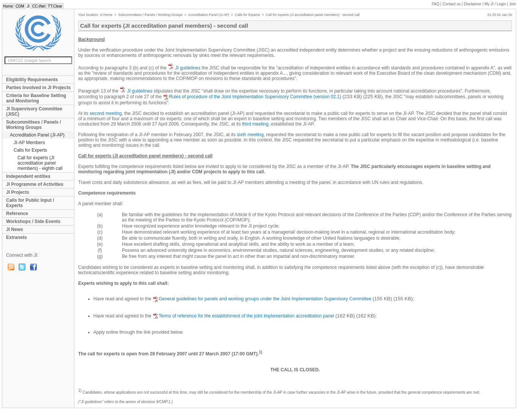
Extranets (16, 237)
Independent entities (28, 176)
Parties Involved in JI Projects (38, 87)
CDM (19, 6)
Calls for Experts (30, 150)
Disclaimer (473, 4)
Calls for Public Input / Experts (30, 203)
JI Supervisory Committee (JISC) (34, 111)
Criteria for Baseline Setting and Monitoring (36, 98)
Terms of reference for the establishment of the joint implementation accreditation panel (243, 316)
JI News (14, 229)
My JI (495, 4)
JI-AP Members (29, 142)
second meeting (106, 113)
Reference (17, 213)
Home (8, 6)
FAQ (435, 4)
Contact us (451, 4)
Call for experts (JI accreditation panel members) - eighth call (40, 163)
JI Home (106, 15)
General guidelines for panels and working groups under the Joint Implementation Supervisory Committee (262, 299)
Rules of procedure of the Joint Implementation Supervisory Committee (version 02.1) (252, 96)
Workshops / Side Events (33, 221)
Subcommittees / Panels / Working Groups (33, 124)
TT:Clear (55, 6)
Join (512, 4)
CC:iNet (39, 6)
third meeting (255, 124)
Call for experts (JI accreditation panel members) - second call (312, 15)
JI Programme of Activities (34, 184)
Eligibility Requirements (32, 79)
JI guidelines (187, 68)
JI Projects (17, 192)
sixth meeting (250, 134)
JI (28, 6)
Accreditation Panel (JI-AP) (37, 135)
